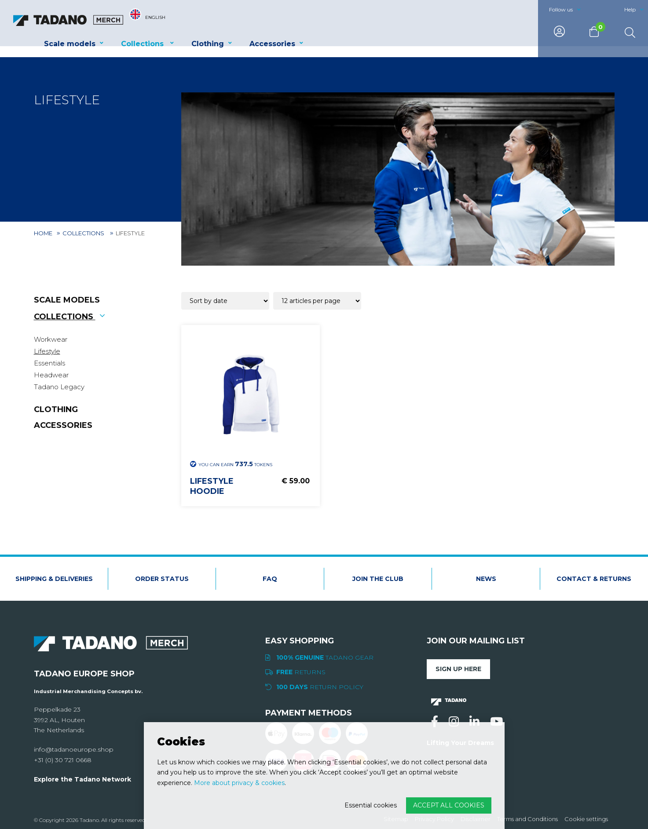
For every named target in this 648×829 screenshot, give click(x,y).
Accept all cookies (448, 805)
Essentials (49, 363)
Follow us (561, 9)
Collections (143, 44)
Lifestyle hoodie (212, 486)
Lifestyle (47, 351)
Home (43, 233)
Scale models (69, 44)
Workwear (50, 339)
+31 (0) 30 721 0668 (63, 760)
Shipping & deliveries (54, 579)
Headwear (51, 375)
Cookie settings (586, 819)
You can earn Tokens (231, 464)
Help (630, 9)
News (486, 579)
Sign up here (458, 669)
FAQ (270, 579)
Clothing (207, 44)
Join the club (377, 579)
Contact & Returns (593, 579)
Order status (162, 579)
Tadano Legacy (59, 387)
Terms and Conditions (527, 819)
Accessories (272, 44)
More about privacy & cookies (239, 783)
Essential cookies (370, 805)
